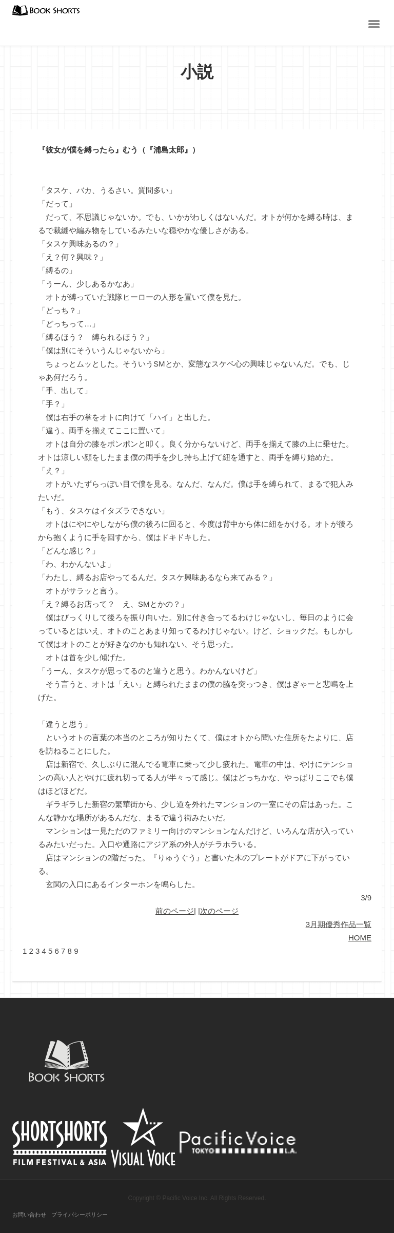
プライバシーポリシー (79, 1214)
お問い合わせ (29, 1214)
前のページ (174, 911)
